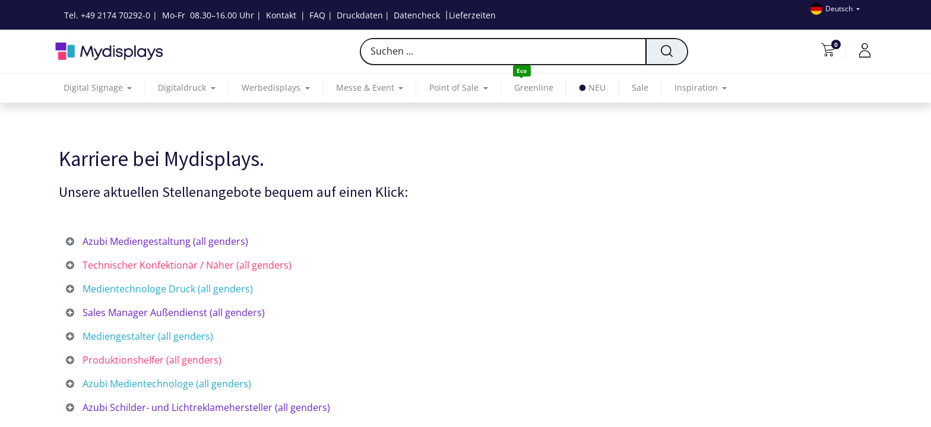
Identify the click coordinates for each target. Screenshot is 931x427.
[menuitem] (533, 88)
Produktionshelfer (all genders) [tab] (150, 360)
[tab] (465, 242)
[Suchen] (666, 51)
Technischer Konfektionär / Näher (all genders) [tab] (186, 265)
